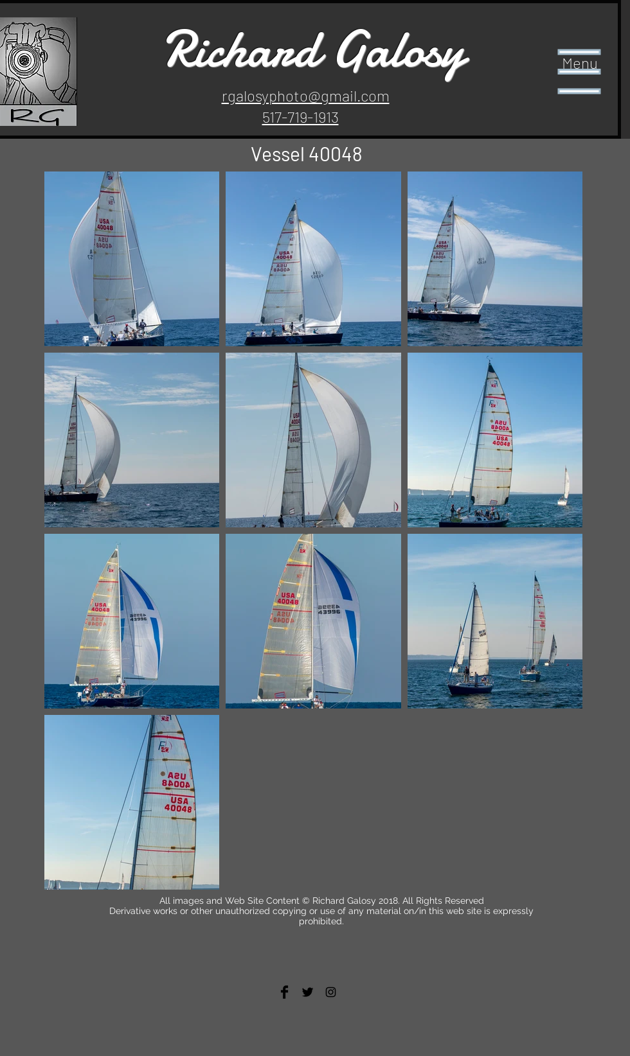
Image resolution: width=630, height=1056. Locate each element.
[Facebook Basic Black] (284, 992)
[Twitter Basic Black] (307, 992)
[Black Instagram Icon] (331, 992)
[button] (579, 71)
